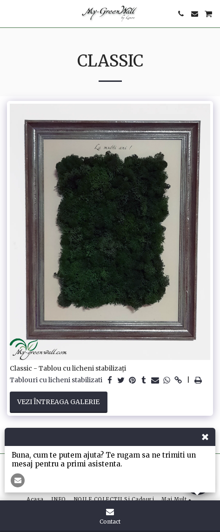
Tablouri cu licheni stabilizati (56, 380)
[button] (10, 13)
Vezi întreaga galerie (58, 402)
